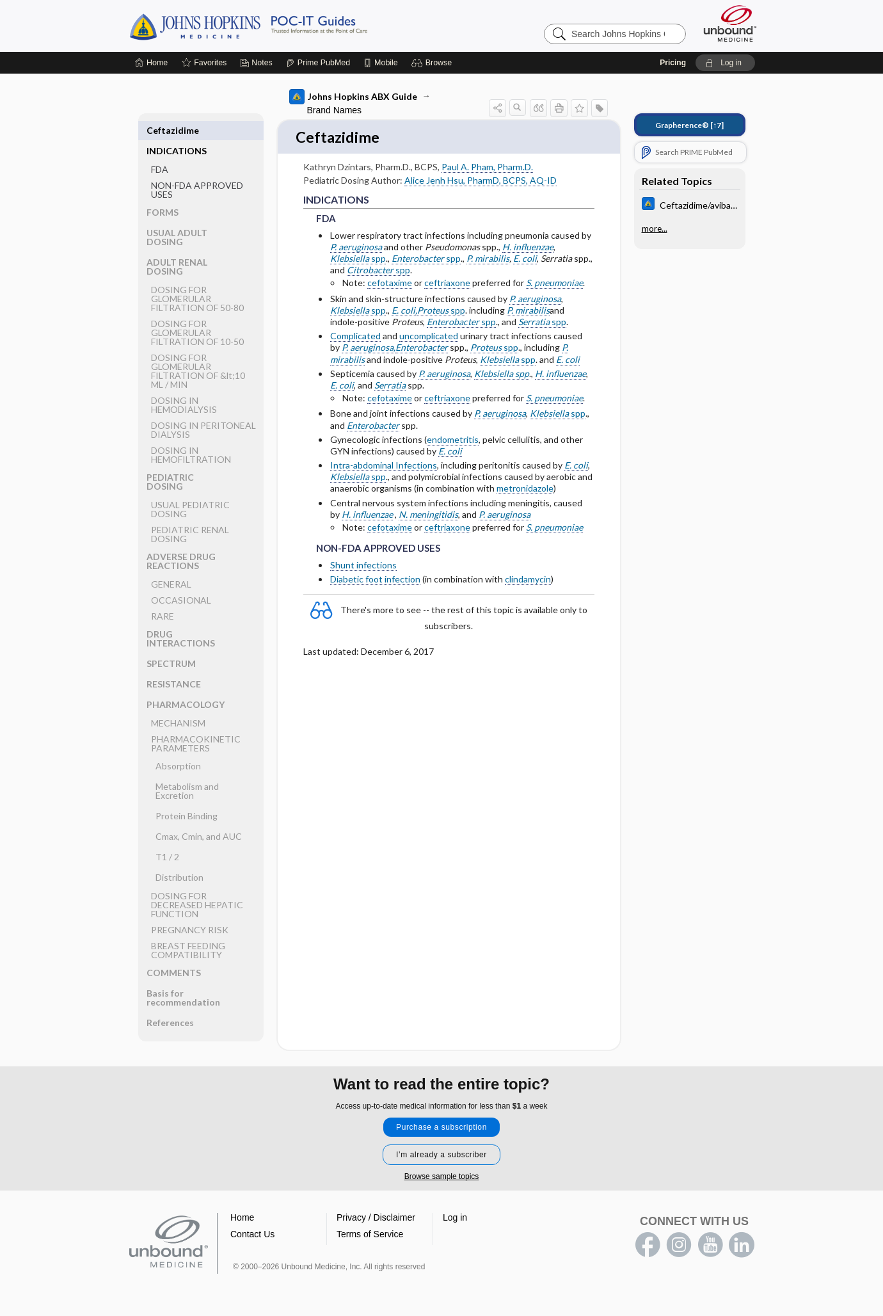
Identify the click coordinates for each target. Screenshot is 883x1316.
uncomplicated (428, 337)
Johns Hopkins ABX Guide (353, 96)
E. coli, (404, 310)
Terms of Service (370, 1235)
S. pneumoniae (554, 283)
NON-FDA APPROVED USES (197, 169)
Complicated (355, 337)
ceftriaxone (447, 283)
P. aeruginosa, (368, 348)
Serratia (390, 386)
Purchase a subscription (441, 1127)
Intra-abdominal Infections (383, 466)
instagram (679, 1245)
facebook (647, 1245)
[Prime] (318, 63)
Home (242, 1218)
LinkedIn (741, 1245)
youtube (710, 1245)
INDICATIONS (177, 130)
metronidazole (525, 489)
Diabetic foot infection (375, 579)
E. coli (525, 259)
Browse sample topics (441, 1177)
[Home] (151, 63)
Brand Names (334, 110)
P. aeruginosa (356, 247)
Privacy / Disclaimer (376, 1218)
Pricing (673, 62)
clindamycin (528, 579)
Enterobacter (421, 348)
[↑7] (689, 125)
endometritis (453, 440)
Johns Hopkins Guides (288, 25)
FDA (159, 148)
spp (358, 259)
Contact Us (252, 1235)
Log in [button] (455, 1218)
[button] (433, 63)
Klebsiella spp (501, 374)
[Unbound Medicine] (730, 23)
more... (654, 228)
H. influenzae (527, 247)
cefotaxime (389, 283)
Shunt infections (363, 565)
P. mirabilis (487, 259)
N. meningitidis (428, 515)
